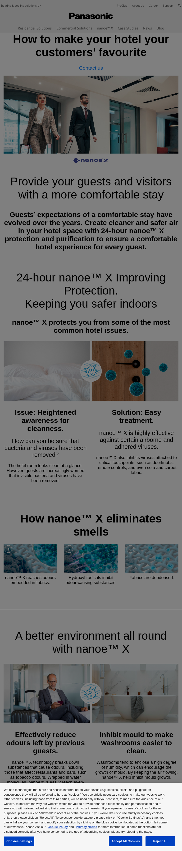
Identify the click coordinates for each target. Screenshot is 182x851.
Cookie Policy (58, 827)
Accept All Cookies (125, 841)
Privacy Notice (86, 827)
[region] (91, 817)
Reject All (160, 841)
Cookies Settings (19, 841)
